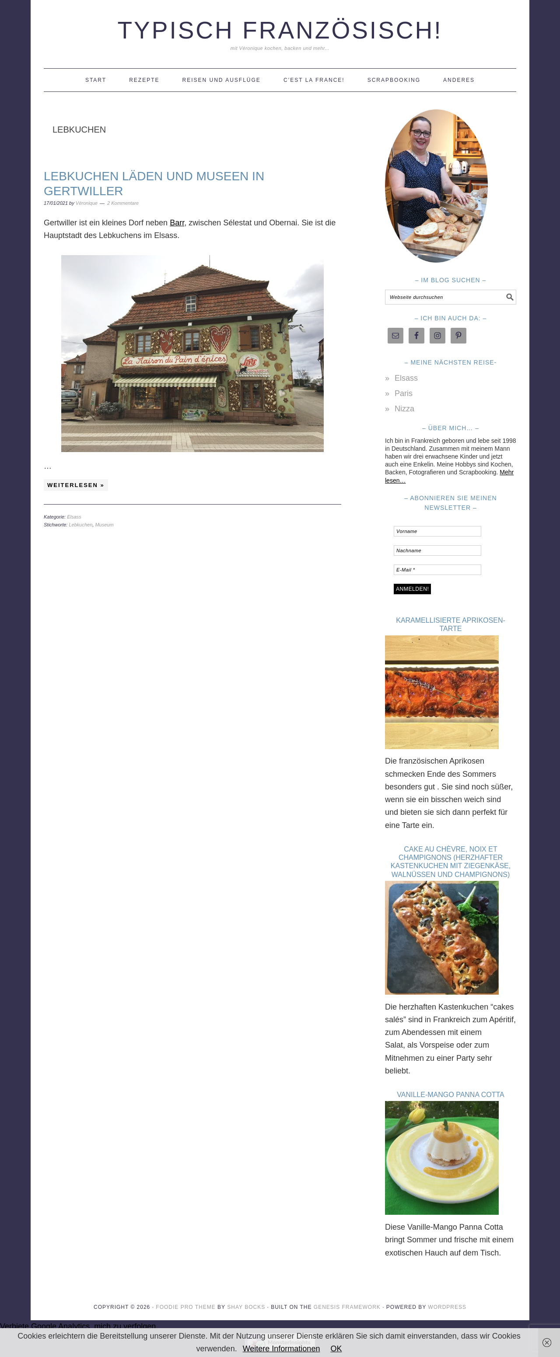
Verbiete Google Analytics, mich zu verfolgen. (79, 1320)
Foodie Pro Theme (185, 1300)
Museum (104, 524)
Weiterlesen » (76, 485)
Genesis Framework (347, 1300)
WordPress (447, 1300)
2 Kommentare (123, 203)
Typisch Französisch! (279, 30)
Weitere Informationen (281, 1348)
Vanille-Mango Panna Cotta (450, 1090)
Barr (177, 222)
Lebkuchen (80, 524)
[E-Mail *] (437, 570)
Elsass (74, 516)
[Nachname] (437, 550)
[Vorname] (437, 531)
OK (336, 1348)
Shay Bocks (246, 1300)
